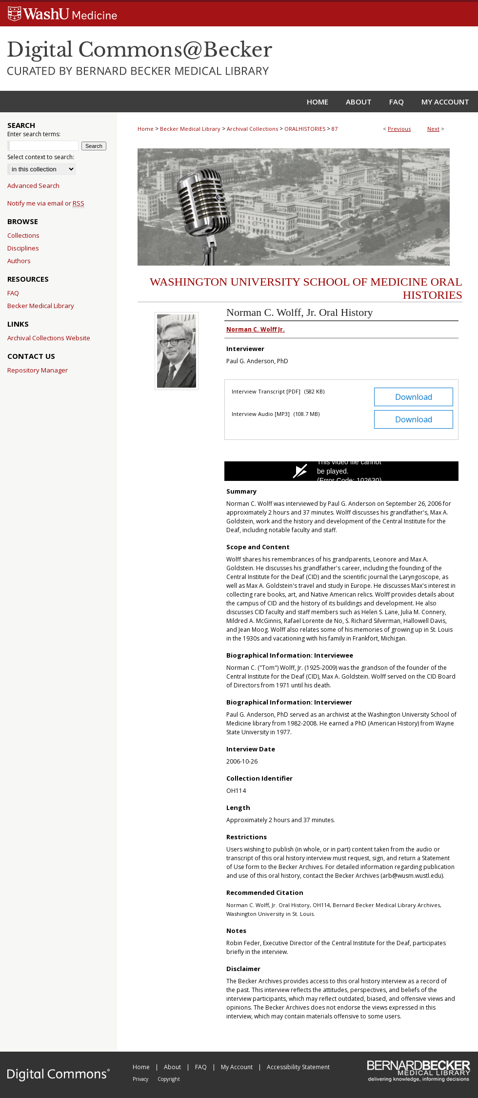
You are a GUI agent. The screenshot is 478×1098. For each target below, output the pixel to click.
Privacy (141, 1079)
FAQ (13, 293)
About (173, 1067)
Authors (19, 260)
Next (433, 128)
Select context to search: (40, 157)
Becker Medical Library (190, 128)
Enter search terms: (33, 134)
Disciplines (23, 248)
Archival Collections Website (48, 337)
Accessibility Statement (298, 1067)
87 (335, 128)
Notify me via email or (45, 203)
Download (413, 397)
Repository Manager (37, 370)
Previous (399, 128)
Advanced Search (33, 185)
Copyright (169, 1079)
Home (146, 128)
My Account (237, 1067)
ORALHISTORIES (304, 128)
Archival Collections (252, 128)
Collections (23, 235)
